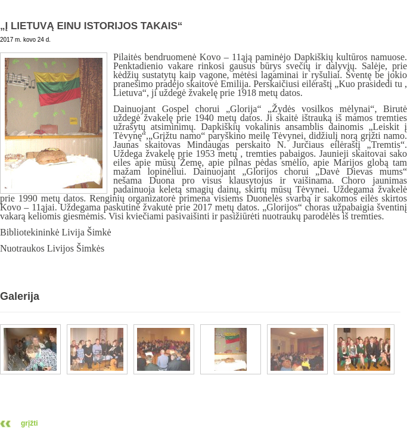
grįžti (29, 423)
